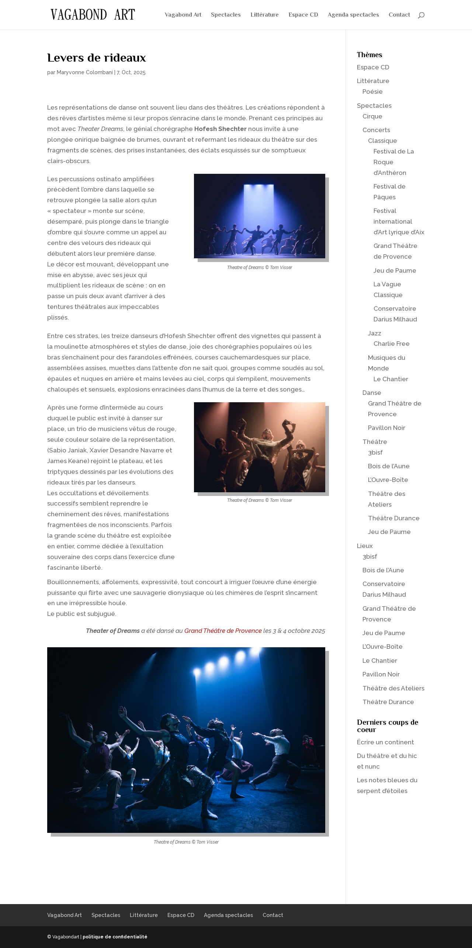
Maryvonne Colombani (85, 72)
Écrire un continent (385, 742)
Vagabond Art (183, 15)
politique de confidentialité (115, 937)
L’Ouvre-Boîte (388, 479)
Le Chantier (391, 379)
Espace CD (303, 15)
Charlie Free (392, 343)
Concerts (376, 130)
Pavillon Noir (386, 427)
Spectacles (226, 15)
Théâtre (374, 441)
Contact (399, 15)
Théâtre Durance (394, 518)
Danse (371, 392)
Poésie (372, 91)
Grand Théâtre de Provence (223, 630)
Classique (382, 140)
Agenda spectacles (353, 15)
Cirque (372, 116)
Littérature (264, 15)
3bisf (375, 452)
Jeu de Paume (395, 270)
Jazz (374, 333)
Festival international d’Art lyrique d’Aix (399, 221)
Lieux (365, 545)
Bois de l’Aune (389, 466)
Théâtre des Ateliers (393, 688)
